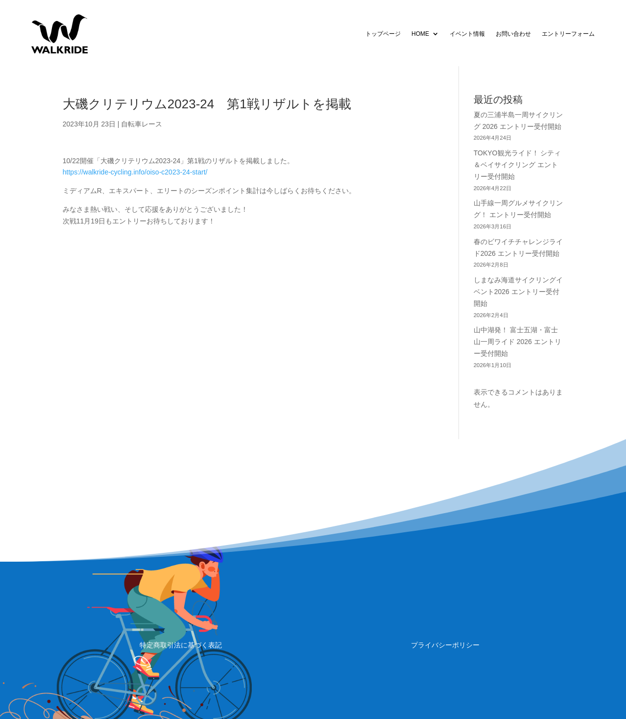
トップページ (383, 33)
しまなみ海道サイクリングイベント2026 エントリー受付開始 (518, 291)
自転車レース (141, 124)
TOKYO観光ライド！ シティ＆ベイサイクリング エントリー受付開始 (517, 164)
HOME (420, 33)
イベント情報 (467, 33)
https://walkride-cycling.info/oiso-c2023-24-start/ (135, 172)
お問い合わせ (513, 33)
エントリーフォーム (568, 33)
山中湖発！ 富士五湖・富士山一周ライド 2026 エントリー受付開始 (517, 341)
